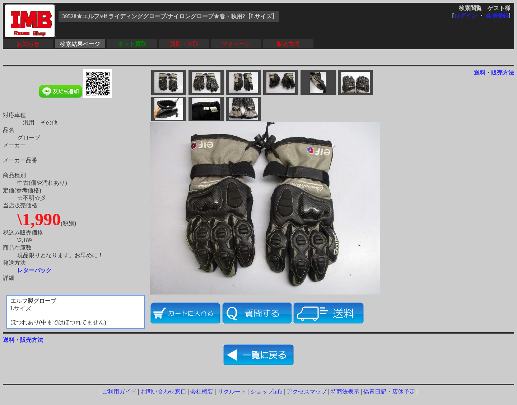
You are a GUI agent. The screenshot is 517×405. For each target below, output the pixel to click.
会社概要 (201, 391)
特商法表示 (345, 391)
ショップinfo (266, 391)
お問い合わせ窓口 (163, 391)
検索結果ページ (80, 44)
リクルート (232, 391)
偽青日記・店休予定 (389, 391)
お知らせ (28, 44)
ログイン (465, 16)
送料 (479, 73)
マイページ (236, 44)
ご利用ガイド (119, 391)
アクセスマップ (307, 391)
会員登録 (497, 16)
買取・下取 (184, 44)
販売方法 (288, 44)
